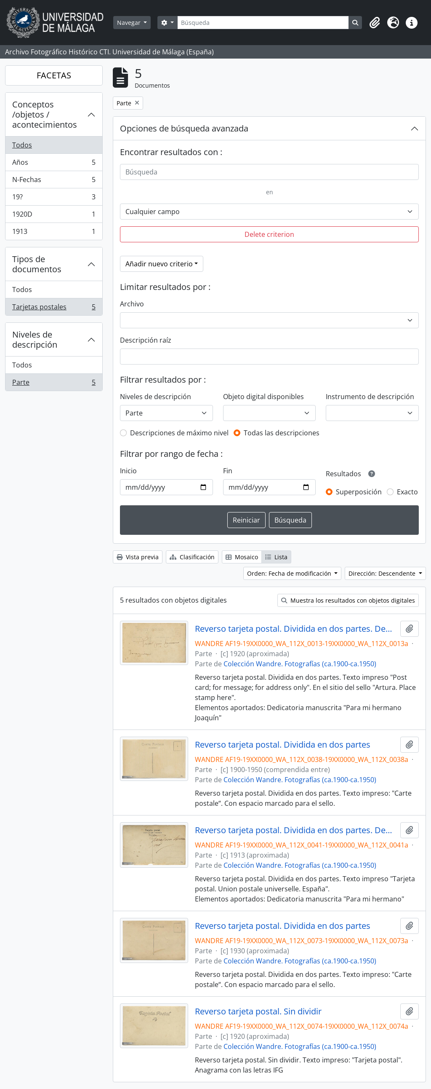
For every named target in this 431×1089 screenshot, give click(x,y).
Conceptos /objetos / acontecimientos (44, 114)
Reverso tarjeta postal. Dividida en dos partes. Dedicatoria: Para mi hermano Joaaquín (296, 629)
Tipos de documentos (36, 264)
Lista (276, 557)
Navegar (129, 23)
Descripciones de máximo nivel (179, 432)
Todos (22, 145)
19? (54, 199)
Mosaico (242, 557)
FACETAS (54, 75)
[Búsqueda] (263, 22)
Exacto (407, 491)
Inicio (128, 470)
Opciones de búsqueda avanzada (184, 128)
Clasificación (192, 557)
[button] (374, 22)
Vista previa (138, 557)
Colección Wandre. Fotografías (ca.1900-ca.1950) (299, 663)
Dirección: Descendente (383, 573)
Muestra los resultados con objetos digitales (348, 600)
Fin (227, 470)
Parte (54, 384)
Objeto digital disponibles (263, 396)
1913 (54, 233)
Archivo (132, 303)
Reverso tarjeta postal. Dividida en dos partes (282, 745)
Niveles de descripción (34, 339)
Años (54, 164)
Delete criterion (269, 234)
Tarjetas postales (54, 308)
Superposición (359, 491)
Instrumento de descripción (370, 396)
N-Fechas (54, 181)
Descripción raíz (145, 340)
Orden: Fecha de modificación (290, 573)
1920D (54, 216)
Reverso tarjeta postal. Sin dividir (258, 1011)
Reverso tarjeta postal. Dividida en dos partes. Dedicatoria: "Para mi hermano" (296, 830)
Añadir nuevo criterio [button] (159, 263)
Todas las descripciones (281, 432)
